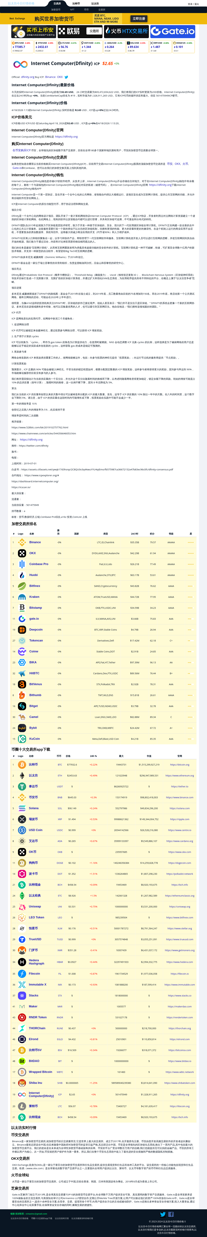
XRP (60, 819)
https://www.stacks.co (179, 995)
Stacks (33, 995)
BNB (60, 797)
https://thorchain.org (180, 1028)
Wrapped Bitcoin (40, 1072)
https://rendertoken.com (180, 1017)
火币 (185, 164)
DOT (60, 873)
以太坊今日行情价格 (21, 3)
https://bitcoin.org (179, 764)
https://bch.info (180, 884)
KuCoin (34, 738)
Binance (50, 77)
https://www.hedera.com (180, 962)
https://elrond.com (180, 1039)
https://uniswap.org (179, 906)
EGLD (60, 1039)
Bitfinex (34, 586)
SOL (60, 808)
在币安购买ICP (22, 150)
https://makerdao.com (180, 1006)
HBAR (60, 962)
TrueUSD (35, 939)
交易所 (57, 3)
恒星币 (33, 928)
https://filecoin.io (180, 973)
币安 (170, 164)
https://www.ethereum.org (180, 775)
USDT (60, 786)
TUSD (60, 939)
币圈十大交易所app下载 (41, 1218)
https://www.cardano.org (179, 841)
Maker (33, 1006)
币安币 (33, 797)
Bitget (33, 706)
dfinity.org (27, 77)
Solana (34, 808)
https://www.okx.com (179, 852)
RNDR (60, 1017)
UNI (60, 906)
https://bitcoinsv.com (179, 1050)
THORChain (37, 1028)
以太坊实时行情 (62, 1218)
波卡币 (33, 873)
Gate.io (17, 168)
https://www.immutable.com (180, 984)
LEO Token (36, 917)
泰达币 (33, 786)
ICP (60, 1094)
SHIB (60, 1082)
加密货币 (55, 9)
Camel (33, 717)
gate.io (34, 618)
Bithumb (35, 695)
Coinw (33, 651)
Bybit (33, 727)
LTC (60, 1106)
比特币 (76, 3)
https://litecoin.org (180, 1106)
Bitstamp (35, 607)
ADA (60, 841)
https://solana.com (180, 808)
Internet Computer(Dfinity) (41, 1094)
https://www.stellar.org (179, 928)
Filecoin (34, 973)
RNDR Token (38, 1017)
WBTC (60, 1072)
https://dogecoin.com (179, 862)
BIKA (33, 662)
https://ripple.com (179, 819)
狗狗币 (33, 862)
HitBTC (34, 673)
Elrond (33, 1039)
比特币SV (35, 1050)
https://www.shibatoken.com (179, 1082)
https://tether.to (179, 786)
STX (60, 995)
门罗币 (33, 950)
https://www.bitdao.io (179, 1061)
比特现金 (35, 884)
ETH (60, 775)
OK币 (32, 852)
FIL (59, 973)
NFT (72, 9)
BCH (60, 884)
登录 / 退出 (193, 4)
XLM (60, 928)
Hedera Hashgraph (36, 962)
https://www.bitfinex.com (179, 917)
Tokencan (36, 640)
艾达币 (33, 841)
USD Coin (35, 830)
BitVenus (35, 684)
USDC (60, 830)
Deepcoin (36, 629)
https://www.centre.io (179, 830)
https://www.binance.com (179, 797)
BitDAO (34, 1061)
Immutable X (37, 984)
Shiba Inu (35, 1082)
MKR (59, 1006)
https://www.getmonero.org (180, 950)
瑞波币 (33, 819)
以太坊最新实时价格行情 (82, 1218)
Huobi (33, 575)
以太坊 (95, 3)
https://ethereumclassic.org (179, 895)
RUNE (60, 1028)
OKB (60, 852)
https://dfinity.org (66, 136)
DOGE (60, 862)
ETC (60, 895)
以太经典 (35, 895)
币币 (86, 9)
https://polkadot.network (180, 873)
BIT (60, 1061)
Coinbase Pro (38, 564)
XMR (59, 950)
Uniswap (35, 906)
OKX (60, 77)
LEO (60, 917)
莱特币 (33, 1106)
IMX (60, 984)
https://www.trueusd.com (179, 939)
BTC (60, 764)
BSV (60, 1050)
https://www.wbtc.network (180, 1072)
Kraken (34, 596)
